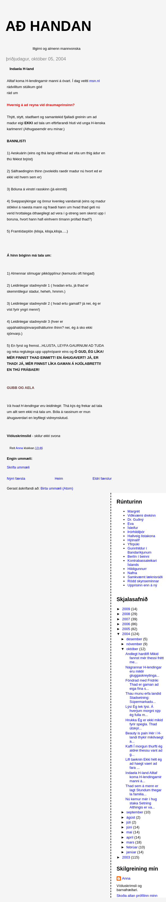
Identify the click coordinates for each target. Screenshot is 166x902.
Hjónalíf (134, 540)
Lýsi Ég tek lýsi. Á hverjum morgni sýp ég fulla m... (143, 711)
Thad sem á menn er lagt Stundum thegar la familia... (144, 790)
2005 (126, 629)
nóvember (134, 644)
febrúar (132, 847)
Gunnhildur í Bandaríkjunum (139, 550)
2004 (126, 634)
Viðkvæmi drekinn (142, 515)
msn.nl (94, 81)
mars (130, 842)
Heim (59, 478)
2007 (126, 619)
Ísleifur (133, 528)
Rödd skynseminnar (143, 581)
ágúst (131, 817)
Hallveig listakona (141, 536)
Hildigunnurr (137, 569)
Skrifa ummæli (18, 467)
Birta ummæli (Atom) (57, 488)
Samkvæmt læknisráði (145, 577)
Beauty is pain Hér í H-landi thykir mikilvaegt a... (145, 737)
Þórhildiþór (136, 532)
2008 (126, 614)
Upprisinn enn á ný (142, 585)
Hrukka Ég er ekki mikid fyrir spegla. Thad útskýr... (144, 724)
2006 (126, 624)
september (135, 812)
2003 (126, 857)
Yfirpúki (133, 544)
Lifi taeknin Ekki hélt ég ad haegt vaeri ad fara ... (144, 763)
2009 (126, 609)
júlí (129, 822)
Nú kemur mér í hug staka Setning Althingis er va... (141, 803)
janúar (131, 852)
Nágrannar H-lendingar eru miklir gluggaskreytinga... (144, 671)
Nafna (132, 573)
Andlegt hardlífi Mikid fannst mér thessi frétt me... (145, 658)
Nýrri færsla (16, 478)
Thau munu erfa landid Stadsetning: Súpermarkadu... (143, 697)
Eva (131, 524)
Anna (126, 878)
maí (129, 832)
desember (134, 639)
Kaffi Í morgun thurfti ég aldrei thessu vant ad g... (144, 750)
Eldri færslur (102, 478)
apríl (130, 837)
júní (129, 827)
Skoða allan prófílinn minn (137, 896)
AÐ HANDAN (48, 26)
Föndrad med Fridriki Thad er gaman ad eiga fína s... (142, 684)
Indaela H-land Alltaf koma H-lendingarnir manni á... (144, 777)
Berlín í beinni (138, 556)
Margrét (134, 511)
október (132, 649)
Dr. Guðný (136, 519)
